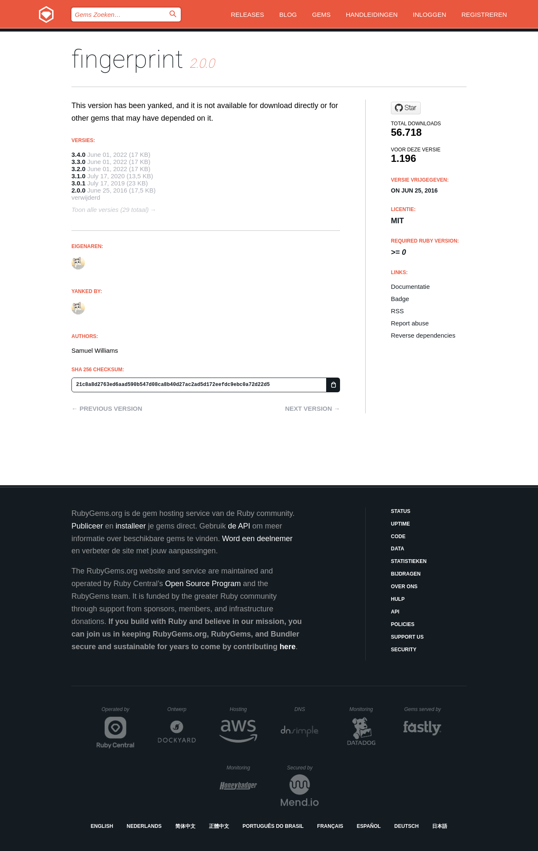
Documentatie (410, 286)
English (102, 826)
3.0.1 (78, 183)
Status (400, 511)
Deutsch (406, 826)
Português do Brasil (273, 826)
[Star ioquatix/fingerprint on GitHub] (406, 108)
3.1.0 (78, 176)
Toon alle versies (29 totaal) (110, 209)
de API (239, 526)
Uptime (400, 524)
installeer (131, 526)
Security (404, 650)
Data (397, 549)
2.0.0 (78, 190)
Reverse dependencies (423, 335)
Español (369, 826)
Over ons (404, 586)
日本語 (439, 826)
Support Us (407, 637)
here (287, 646)
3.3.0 (78, 161)
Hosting (243, 709)
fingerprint (127, 59)
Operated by (118, 712)
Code (398, 536)
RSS (397, 310)
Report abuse (410, 323)
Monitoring (364, 709)
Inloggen (429, 14)
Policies (402, 624)
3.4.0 (78, 154)
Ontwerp (181, 709)
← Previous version (106, 408)
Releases (247, 14)
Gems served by (423, 709)
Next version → (312, 408)
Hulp (398, 599)
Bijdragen (406, 574)
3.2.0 (78, 168)
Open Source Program (203, 583)
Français (330, 826)
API (395, 612)
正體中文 (219, 826)
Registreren (484, 14)
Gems (321, 14)
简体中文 (185, 826)
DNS (306, 709)
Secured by (303, 768)
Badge (400, 298)
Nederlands (144, 826)
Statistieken (409, 561)
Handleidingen (372, 14)
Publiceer (87, 526)
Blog (288, 14)
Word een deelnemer (257, 538)
